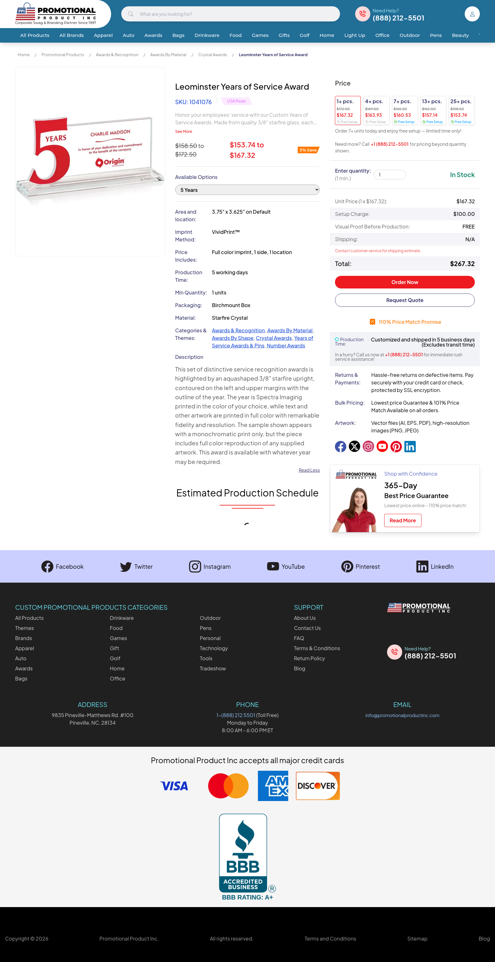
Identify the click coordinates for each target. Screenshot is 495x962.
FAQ (299, 638)
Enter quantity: (353, 174)
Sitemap (417, 938)
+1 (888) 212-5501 (390, 144)
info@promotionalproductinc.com (402, 715)
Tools (206, 658)
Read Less (309, 457)
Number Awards (286, 332)
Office (382, 35)
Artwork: (345, 422)
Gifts (284, 35)
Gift (114, 648)
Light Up (354, 35)
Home (326, 35)
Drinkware (206, 35)
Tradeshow (213, 668)
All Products (34, 35)
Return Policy (309, 658)
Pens (436, 35)
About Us (305, 618)
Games (260, 35)
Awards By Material (168, 54)
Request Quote (405, 300)
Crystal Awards (212, 54)
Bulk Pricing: (350, 402)
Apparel (103, 35)
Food (236, 35)
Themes (24, 628)
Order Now (405, 282)
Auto (128, 35)
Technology (214, 648)
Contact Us (307, 628)
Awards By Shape (232, 324)
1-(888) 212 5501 (236, 715)
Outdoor (410, 35)
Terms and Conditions (330, 938)
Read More (403, 520)
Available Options (196, 163)
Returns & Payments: (348, 378)
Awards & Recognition (117, 54)
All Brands (71, 35)
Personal (210, 638)
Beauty (460, 35)
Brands (23, 638)
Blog (299, 668)
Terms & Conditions (317, 648)
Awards (153, 35)
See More (183, 118)
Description (189, 343)
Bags (178, 35)
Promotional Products (62, 54)
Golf (305, 35)
